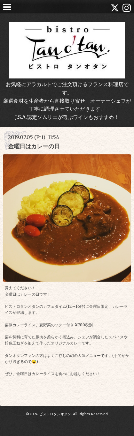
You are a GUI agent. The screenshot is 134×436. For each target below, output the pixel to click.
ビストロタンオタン (55, 414)
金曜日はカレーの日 (34, 146)
